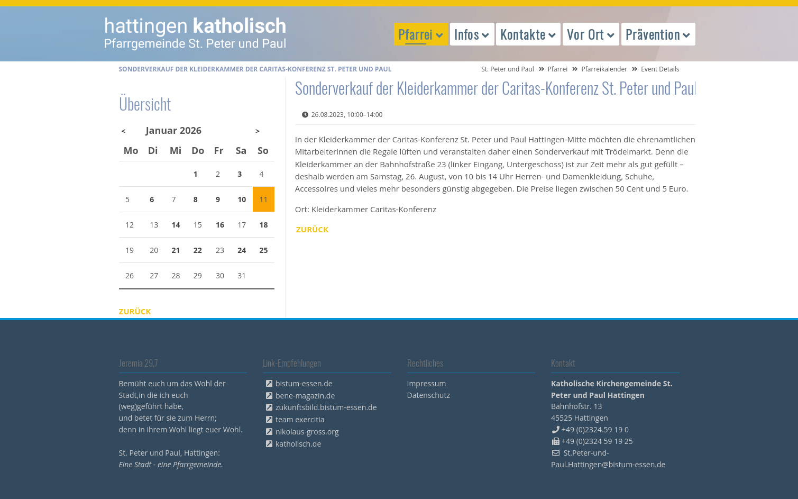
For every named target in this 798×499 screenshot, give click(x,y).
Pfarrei (558, 69)
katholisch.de (298, 444)
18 (264, 225)
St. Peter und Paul (507, 69)
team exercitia (300, 419)
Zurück (312, 229)
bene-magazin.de (305, 396)
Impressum (426, 383)
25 (264, 250)
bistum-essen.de (304, 383)
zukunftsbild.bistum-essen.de (326, 407)
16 (220, 225)
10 (241, 199)
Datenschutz (428, 395)
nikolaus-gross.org (307, 432)
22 (198, 250)
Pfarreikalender (604, 69)
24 (241, 250)
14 (175, 225)
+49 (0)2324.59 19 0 (595, 429)
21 (175, 250)
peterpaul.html (195, 34)
